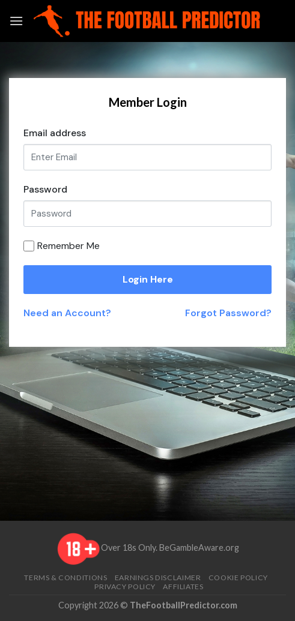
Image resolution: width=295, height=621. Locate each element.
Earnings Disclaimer (158, 577)
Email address (54, 133)
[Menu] (16, 20)
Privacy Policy (125, 586)
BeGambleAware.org (199, 547)
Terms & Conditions (65, 577)
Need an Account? (67, 313)
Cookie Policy (238, 577)
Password (45, 189)
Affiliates (183, 586)
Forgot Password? (228, 313)
